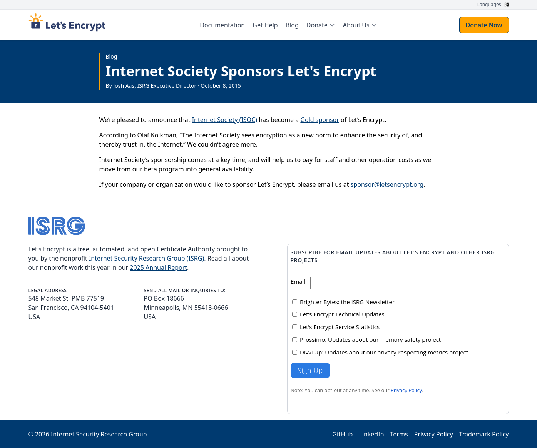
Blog (111, 56)
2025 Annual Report (158, 267)
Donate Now (484, 25)
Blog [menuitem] (292, 25)
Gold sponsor (319, 119)
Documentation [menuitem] (222, 25)
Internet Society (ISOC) (224, 119)
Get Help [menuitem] (265, 25)
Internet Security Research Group (99, 434)
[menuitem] (320, 25)
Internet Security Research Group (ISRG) (146, 258)
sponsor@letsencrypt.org (387, 184)
